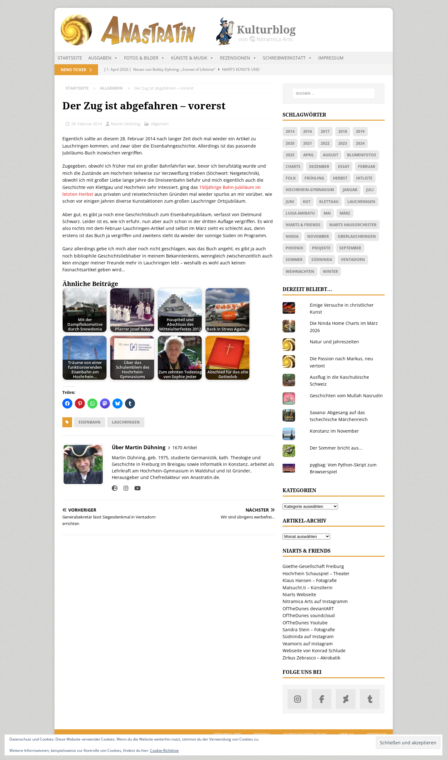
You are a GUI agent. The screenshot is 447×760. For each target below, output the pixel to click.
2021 (307, 143)
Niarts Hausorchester (353, 224)
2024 (360, 143)
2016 (307, 131)
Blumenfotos (361, 155)
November (318, 236)
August (330, 155)
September (350, 248)
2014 (290, 131)
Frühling (314, 178)
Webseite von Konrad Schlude (314, 650)
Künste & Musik (192, 58)
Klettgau (329, 201)
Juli (370, 189)
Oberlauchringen (357, 236)
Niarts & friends (303, 224)
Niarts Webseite (299, 594)
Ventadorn (353, 259)
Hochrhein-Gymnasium (310, 189)
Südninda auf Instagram (308, 636)
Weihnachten (300, 271)
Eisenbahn (90, 422)
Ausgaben (103, 58)
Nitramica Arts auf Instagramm (315, 601)
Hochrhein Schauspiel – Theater (316, 573)
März (345, 213)
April (308, 155)
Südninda (321, 259)
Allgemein (160, 124)
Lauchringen (126, 422)
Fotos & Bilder (144, 58)
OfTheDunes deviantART (308, 609)
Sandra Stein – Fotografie (309, 629)
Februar (366, 166)
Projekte (321, 248)
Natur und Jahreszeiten (334, 342)
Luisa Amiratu (300, 213)
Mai (327, 213)
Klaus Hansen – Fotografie (310, 580)
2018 (342, 131)
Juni (290, 201)
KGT (306, 201)
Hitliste (364, 178)
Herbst (340, 178)
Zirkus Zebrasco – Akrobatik (311, 658)
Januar (350, 189)
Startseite (70, 58)
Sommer (294, 259)
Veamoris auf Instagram (308, 644)
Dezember (319, 166)
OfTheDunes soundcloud (309, 615)
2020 (290, 143)
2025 (290, 155)
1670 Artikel (184, 447)
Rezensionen (238, 58)
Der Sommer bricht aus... (336, 448)
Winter (330, 271)
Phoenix (294, 248)
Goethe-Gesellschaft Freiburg (313, 566)
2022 (325, 143)
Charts (293, 166)
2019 (360, 131)
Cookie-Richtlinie (164, 750)
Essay (343, 166)
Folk (291, 178)
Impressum (331, 58)
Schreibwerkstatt (287, 58)
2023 (342, 143)
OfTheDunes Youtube (305, 623)
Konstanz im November (334, 431)
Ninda (292, 236)
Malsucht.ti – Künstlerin (308, 588)
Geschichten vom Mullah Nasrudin (346, 395)
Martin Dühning (125, 124)
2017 (325, 131)
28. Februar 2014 (86, 124)
